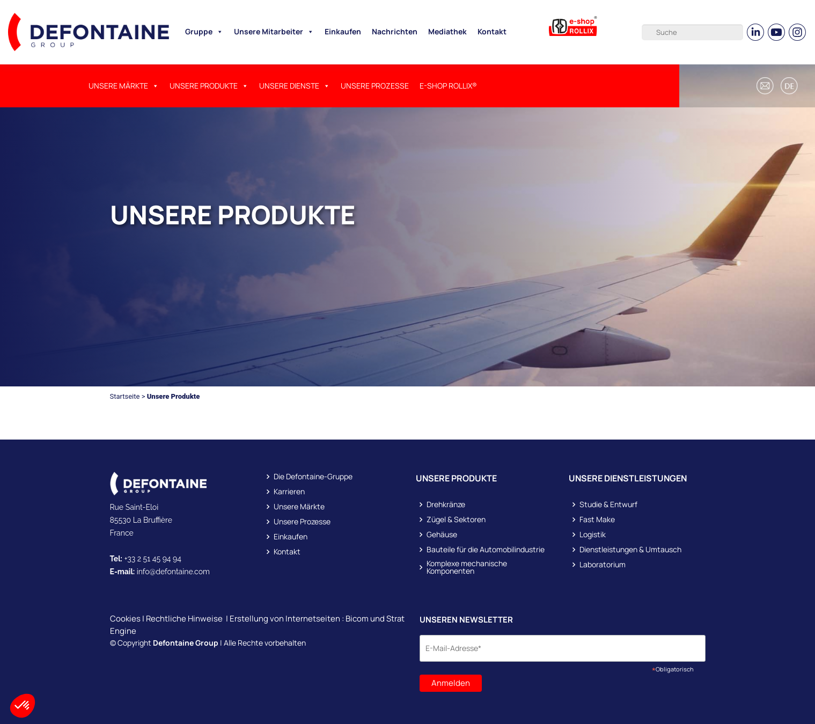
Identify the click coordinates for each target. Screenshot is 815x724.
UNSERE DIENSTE (294, 86)
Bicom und (366, 618)
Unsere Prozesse (375, 86)
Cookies (125, 618)
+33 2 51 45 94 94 (152, 558)
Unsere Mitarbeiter (274, 31)
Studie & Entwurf (608, 504)
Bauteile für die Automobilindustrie (486, 549)
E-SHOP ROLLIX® (448, 86)
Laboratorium (602, 564)
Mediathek (447, 31)
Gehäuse (442, 534)
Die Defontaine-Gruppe (313, 476)
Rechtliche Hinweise (184, 618)
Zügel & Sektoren (456, 519)
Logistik (592, 534)
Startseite (125, 396)
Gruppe (204, 31)
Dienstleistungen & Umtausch (630, 549)
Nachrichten (394, 31)
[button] (790, 86)
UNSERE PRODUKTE (209, 86)
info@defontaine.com (173, 571)
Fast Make (597, 519)
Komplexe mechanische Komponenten (467, 567)
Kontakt (492, 31)
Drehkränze (446, 504)
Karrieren (289, 491)
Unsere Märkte (124, 86)
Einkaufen (343, 31)
